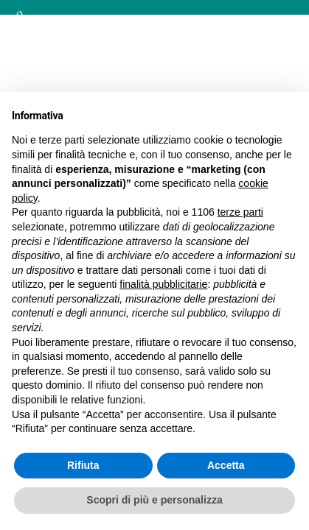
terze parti (240, 212)
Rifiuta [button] (83, 465)
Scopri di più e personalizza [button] (154, 500)
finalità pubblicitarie (163, 284)
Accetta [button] (226, 465)
